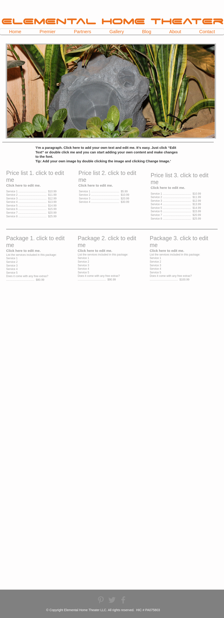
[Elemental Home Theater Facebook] (123, 600)
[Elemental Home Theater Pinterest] (101, 600)
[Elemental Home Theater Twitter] (112, 600)
